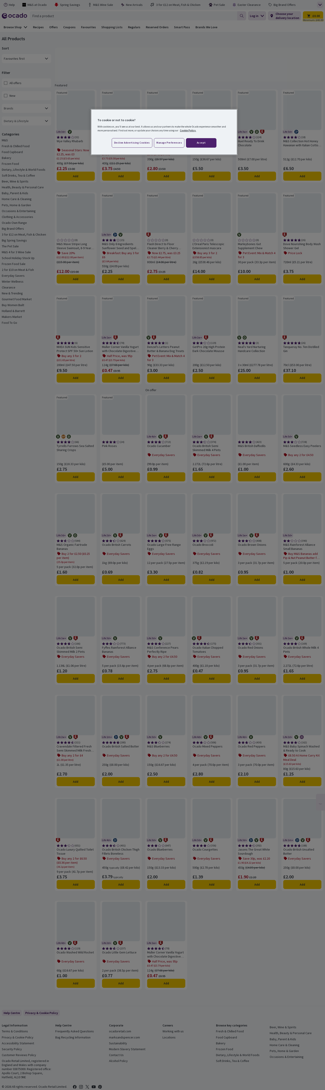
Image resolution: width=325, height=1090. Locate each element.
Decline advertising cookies (132, 142)
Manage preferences (169, 142)
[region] (164, 132)
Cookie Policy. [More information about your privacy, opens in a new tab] (188, 130)
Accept (201, 142)
